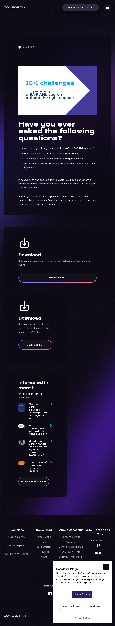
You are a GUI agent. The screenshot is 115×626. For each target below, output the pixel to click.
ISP (98, 545)
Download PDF (57, 277)
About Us (71, 542)
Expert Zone (44, 537)
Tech (44, 542)
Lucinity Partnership (71, 557)
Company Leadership (71, 546)
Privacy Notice (98, 540)
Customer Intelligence (17, 554)
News (44, 557)
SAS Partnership (71, 551)
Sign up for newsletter (81, 7)
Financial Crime (17, 537)
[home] (14, 7)
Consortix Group (71, 537)
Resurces (44, 551)
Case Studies (44, 546)
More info (100, 582)
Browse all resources (33, 482)
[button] (107, 7)
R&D (98, 552)
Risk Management (17, 545)
